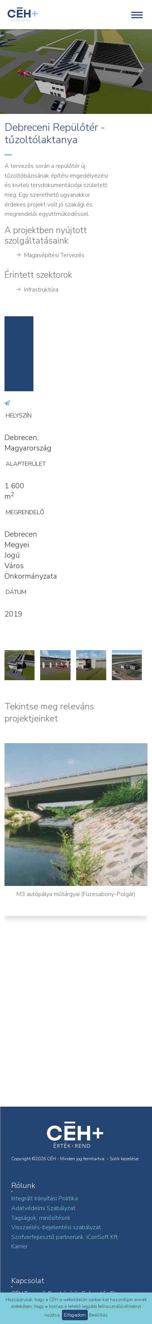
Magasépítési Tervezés (50, 255)
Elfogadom (75, 1315)
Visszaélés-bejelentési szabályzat (56, 1227)
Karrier (19, 1246)
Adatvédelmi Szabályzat (43, 1208)
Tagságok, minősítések (41, 1218)
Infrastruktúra (37, 290)
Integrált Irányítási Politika (44, 1198)
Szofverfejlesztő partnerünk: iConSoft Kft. (65, 1237)
